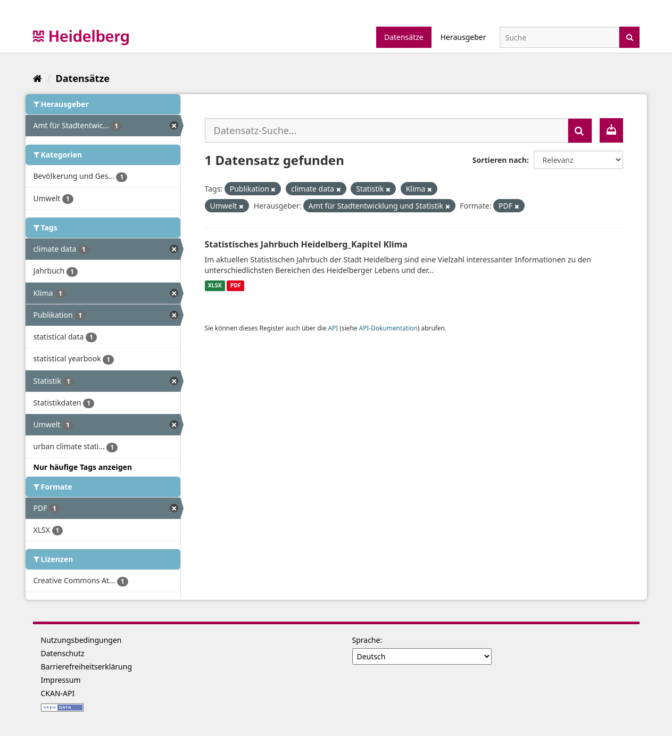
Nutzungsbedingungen (81, 640)
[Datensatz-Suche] (559, 37)
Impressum (61, 680)
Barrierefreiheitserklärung (86, 666)
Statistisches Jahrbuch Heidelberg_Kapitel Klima (306, 244)
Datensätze (404, 37)
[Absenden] (629, 36)
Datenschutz (63, 653)
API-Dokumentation (388, 328)
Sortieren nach (499, 160)
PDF (235, 286)
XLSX (215, 286)
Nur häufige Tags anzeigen (83, 467)
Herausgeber (463, 37)
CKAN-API (58, 693)
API (333, 328)
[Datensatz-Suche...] (386, 130)
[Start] (37, 78)
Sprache (366, 640)
